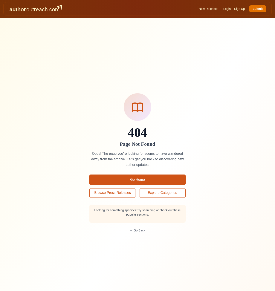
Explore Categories (162, 193)
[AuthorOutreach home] (36, 9)
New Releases (208, 9)
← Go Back (137, 230)
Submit (258, 9)
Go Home (137, 179)
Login (227, 9)
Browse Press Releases (112, 193)
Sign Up (239, 9)
